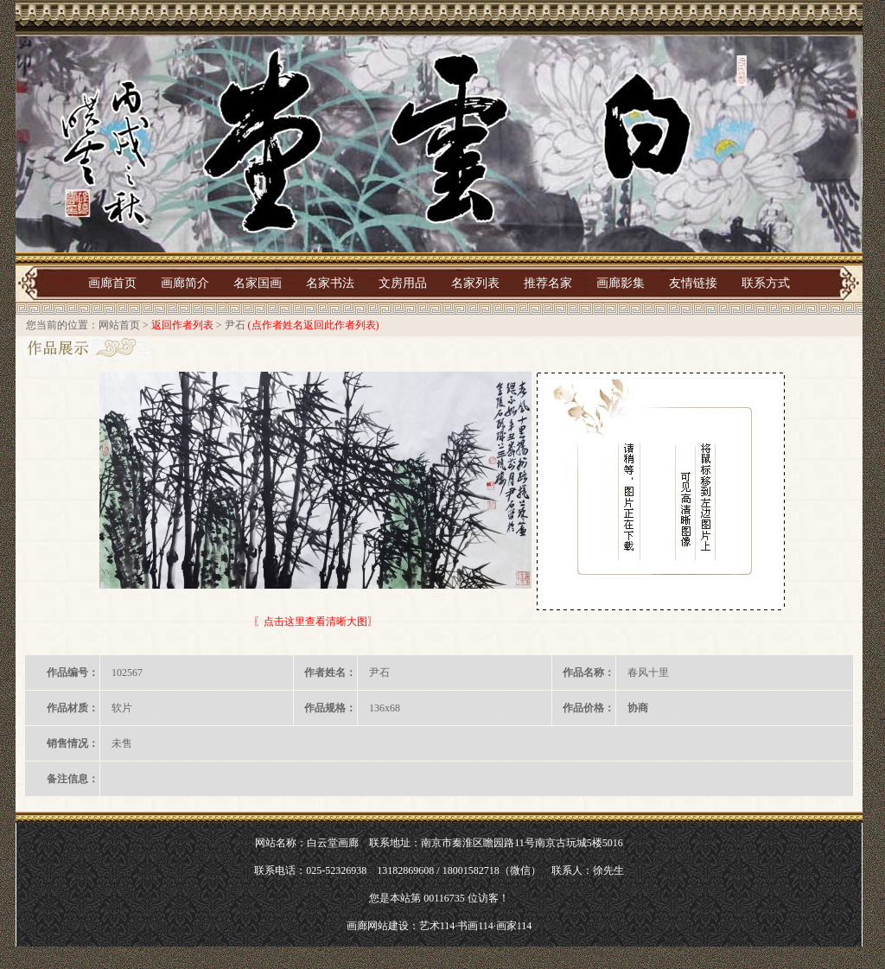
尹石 (235, 325)
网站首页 (119, 325)
